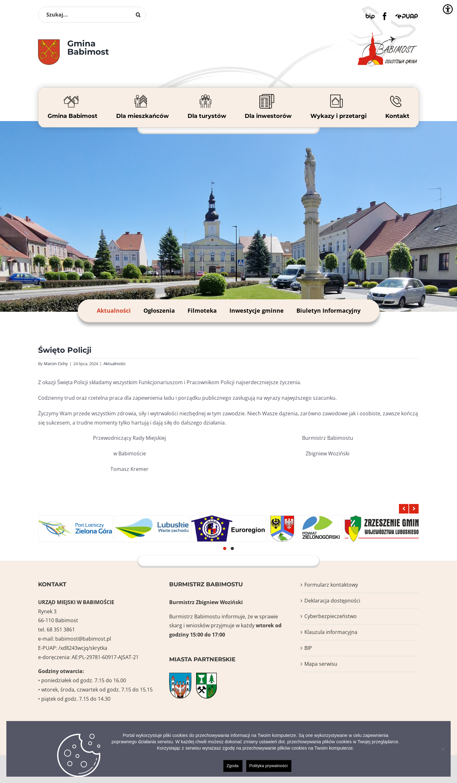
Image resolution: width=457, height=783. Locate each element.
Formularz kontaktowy (331, 584)
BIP (308, 647)
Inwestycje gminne (256, 310)
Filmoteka (202, 310)
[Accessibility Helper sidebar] (448, 9)
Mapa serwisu (320, 663)
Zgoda (233, 765)
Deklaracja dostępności (332, 600)
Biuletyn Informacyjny (328, 310)
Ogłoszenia (159, 310)
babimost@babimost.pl (83, 638)
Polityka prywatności (268, 765)
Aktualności (114, 310)
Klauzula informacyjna (330, 632)
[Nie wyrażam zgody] (443, 749)
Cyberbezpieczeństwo (330, 616)
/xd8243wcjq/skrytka (82, 647)
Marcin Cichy (56, 363)
